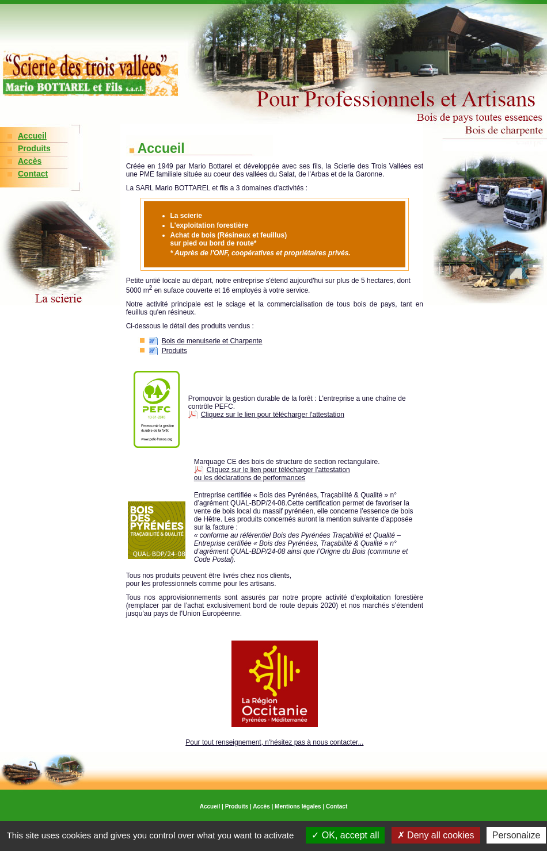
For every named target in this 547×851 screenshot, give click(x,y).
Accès (29, 161)
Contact (33, 173)
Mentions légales (298, 806)
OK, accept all (345, 835)
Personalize (516, 835)
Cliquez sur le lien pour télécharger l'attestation (272, 415)
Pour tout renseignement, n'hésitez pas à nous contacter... (274, 742)
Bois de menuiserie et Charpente (212, 341)
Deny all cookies (435, 835)
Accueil (32, 135)
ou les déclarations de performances (249, 478)
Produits (34, 148)
